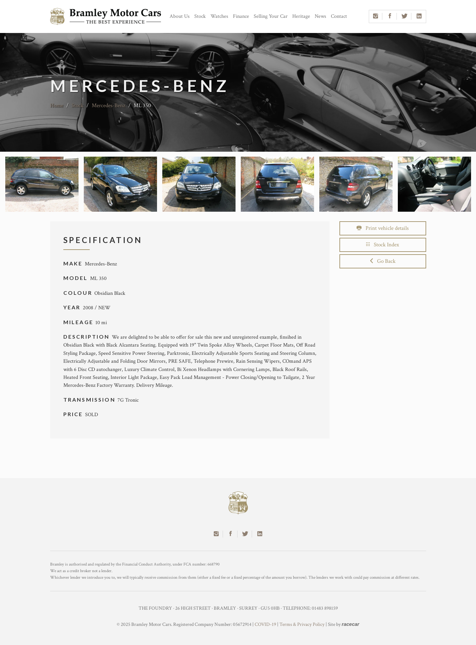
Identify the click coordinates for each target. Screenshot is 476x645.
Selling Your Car (271, 16)
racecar (350, 624)
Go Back (383, 261)
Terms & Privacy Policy (302, 624)
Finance (241, 16)
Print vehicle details (383, 228)
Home (56, 105)
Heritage (301, 16)
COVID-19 (265, 624)
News (320, 16)
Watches (219, 16)
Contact (339, 16)
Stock (200, 16)
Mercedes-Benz (108, 105)
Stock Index (382, 244)
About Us (180, 16)
